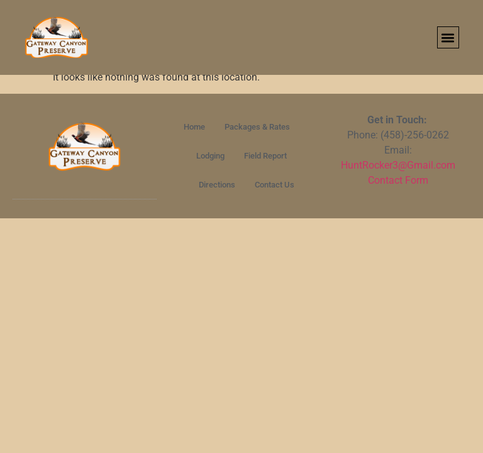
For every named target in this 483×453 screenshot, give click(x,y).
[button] (448, 37)
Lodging (210, 155)
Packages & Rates (257, 126)
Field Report (265, 155)
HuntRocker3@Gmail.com (398, 165)
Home (194, 126)
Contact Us (274, 184)
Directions (217, 184)
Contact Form (398, 180)
